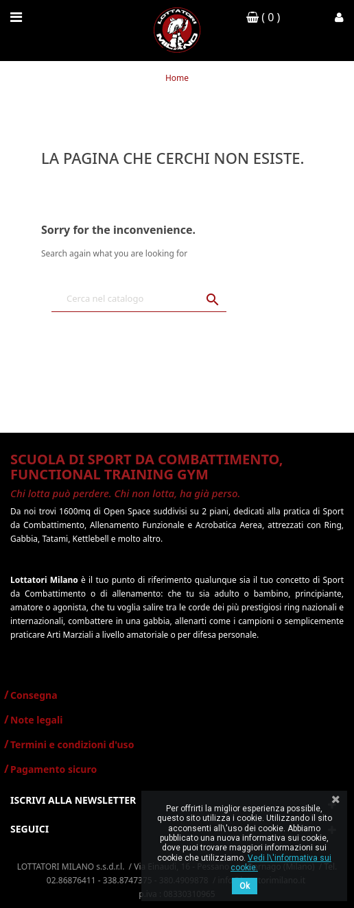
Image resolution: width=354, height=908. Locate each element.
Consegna (34, 695)
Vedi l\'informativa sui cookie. (281, 862)
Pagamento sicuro (53, 769)
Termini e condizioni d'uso (72, 744)
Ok (244, 886)
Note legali (36, 719)
